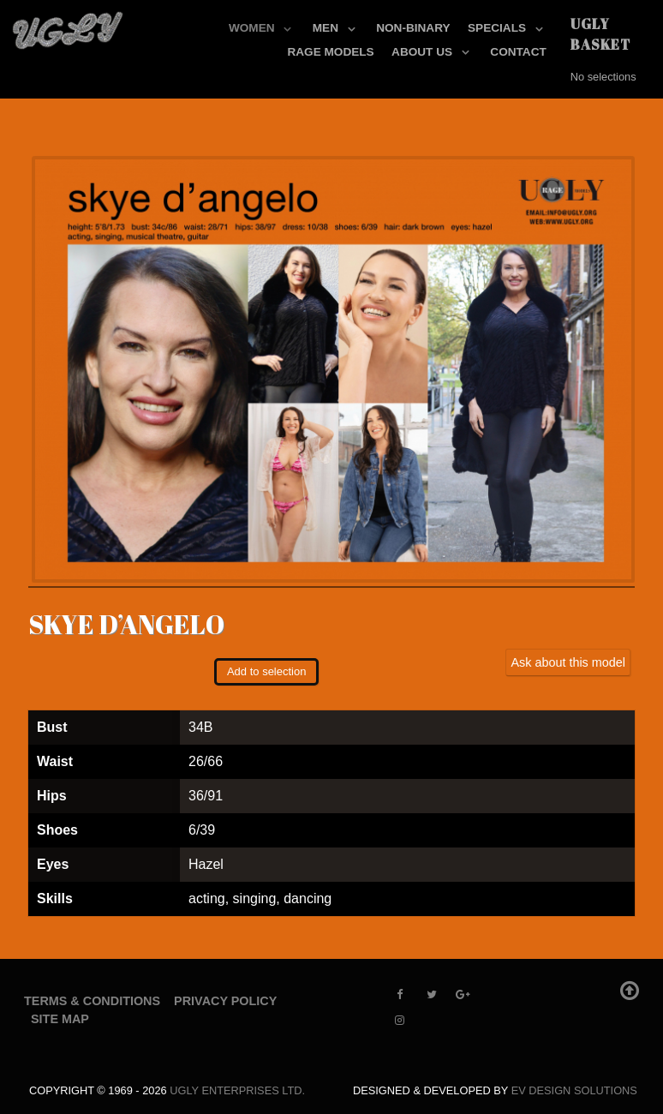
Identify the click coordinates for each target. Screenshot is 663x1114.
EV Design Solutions (574, 1090)
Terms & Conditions (92, 1001)
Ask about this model (568, 662)
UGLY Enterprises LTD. (237, 1090)
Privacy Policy (225, 1001)
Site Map (60, 1019)
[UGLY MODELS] (68, 26)
